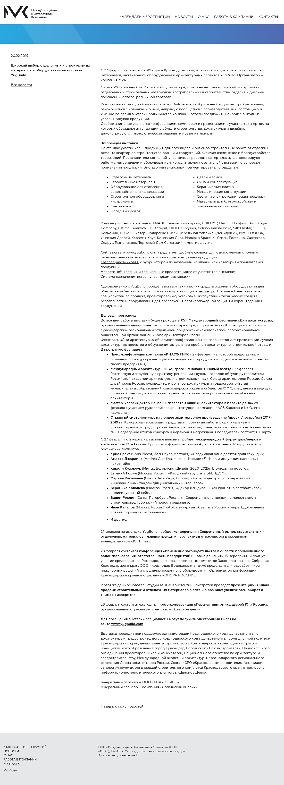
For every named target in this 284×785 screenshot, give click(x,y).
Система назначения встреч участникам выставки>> (146, 277)
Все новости (21, 85)
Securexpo (206, 291)
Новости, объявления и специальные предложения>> (146, 272)
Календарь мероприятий (144, 17)
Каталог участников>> (120, 262)
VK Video (10, 770)
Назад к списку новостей (122, 706)
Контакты (268, 17)
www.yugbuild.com (141, 252)
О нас (203, 17)
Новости (184, 17)
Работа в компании (234, 17)
